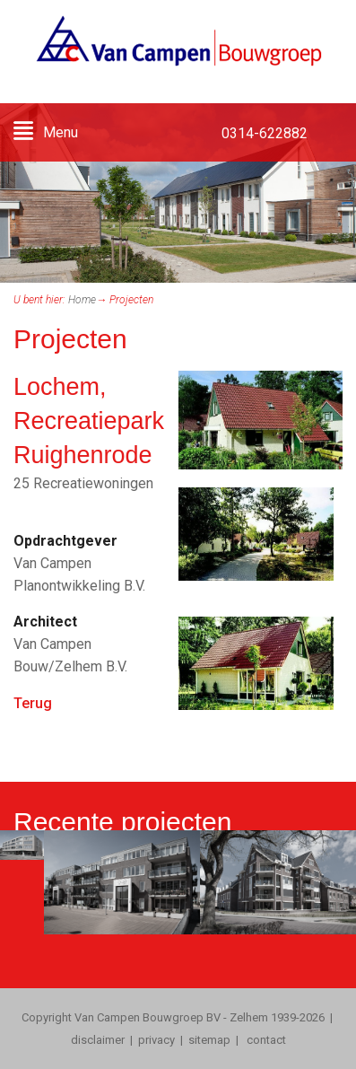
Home (82, 300)
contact (265, 1040)
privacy (156, 1040)
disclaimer (98, 1040)
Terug (32, 703)
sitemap (209, 1040)
